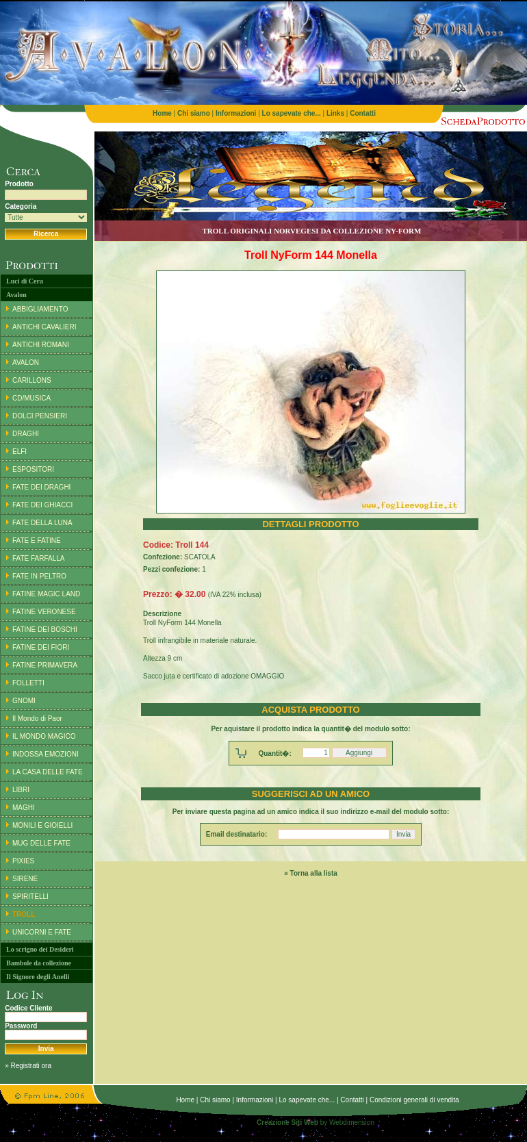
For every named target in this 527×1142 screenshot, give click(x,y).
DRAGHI (25, 433)
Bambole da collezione (38, 963)
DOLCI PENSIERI (39, 416)
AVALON (25, 362)
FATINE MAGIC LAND (46, 594)
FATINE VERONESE (44, 612)
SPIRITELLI (30, 896)
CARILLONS (31, 380)
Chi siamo (215, 1100)
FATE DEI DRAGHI (41, 487)
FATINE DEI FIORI (40, 647)
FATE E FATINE (36, 540)
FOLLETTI (28, 683)
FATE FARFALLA (38, 558)
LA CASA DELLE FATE (47, 772)
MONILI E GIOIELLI (42, 825)
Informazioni (254, 1100)
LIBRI (20, 790)
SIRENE (25, 879)
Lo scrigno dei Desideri (40, 949)
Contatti (351, 1100)
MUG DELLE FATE (41, 843)
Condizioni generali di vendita (414, 1100)
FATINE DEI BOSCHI (44, 629)
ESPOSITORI (33, 469)
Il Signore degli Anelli (37, 976)
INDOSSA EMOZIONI (45, 754)
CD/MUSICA (31, 398)
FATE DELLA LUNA (42, 522)
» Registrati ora (28, 1065)
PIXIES (23, 861)
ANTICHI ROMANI (40, 344)
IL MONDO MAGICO (43, 736)
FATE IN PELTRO (39, 576)
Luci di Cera (24, 281)
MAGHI (23, 807)
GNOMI (24, 701)
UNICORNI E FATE (41, 932)
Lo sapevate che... (307, 1100)
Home (185, 1100)
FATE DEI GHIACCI (42, 505)
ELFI (19, 451)
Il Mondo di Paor (37, 718)
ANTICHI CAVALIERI (44, 327)
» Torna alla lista (310, 873)
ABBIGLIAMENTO (40, 309)
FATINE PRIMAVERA (44, 665)
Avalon (16, 295)
